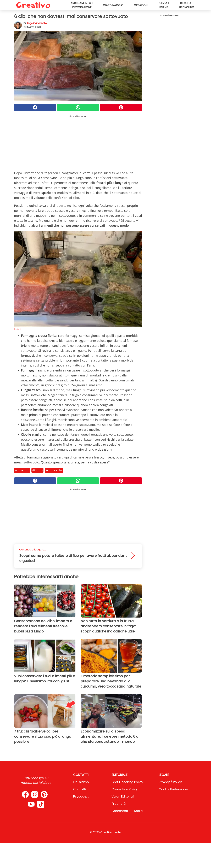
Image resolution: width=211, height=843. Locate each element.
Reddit (17, 328)
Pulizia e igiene (163, 5)
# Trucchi (22, 470)
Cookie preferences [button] (174, 789)
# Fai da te (54, 470)
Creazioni (141, 5)
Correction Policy (125, 789)
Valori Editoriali (123, 796)
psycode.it (81, 796)
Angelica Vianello (36, 23)
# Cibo (37, 470)
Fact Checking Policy (127, 782)
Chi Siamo (81, 782)
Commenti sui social (127, 811)
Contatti (79, 789)
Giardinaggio (113, 5)
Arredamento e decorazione (81, 5)
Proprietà (119, 803)
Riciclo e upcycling (186, 5)
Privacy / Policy (170, 782)
